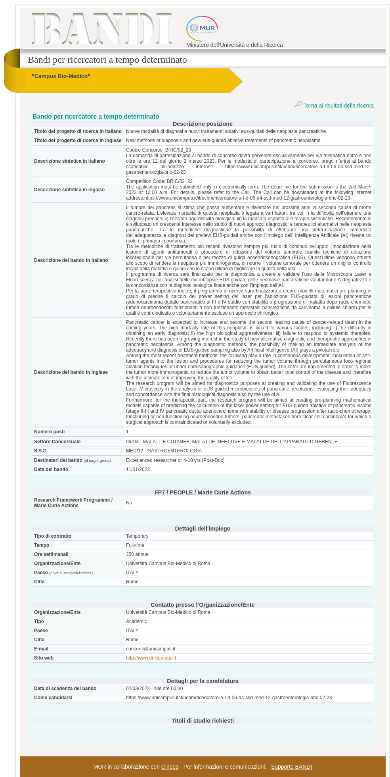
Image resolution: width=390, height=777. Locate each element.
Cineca (170, 767)
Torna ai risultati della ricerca (334, 105)
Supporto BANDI (291, 767)
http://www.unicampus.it (151, 658)
